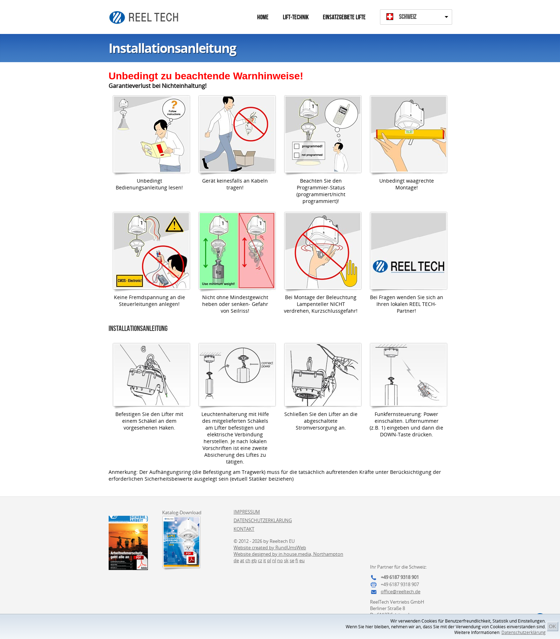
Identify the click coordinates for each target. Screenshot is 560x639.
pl (269, 560)
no (280, 560)
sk (286, 560)
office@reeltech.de (400, 591)
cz (260, 560)
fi (296, 560)
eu (302, 560)
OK (552, 626)
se (292, 560)
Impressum (247, 512)
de (236, 560)
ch (247, 560)
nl (274, 560)
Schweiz (407, 17)
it (264, 560)
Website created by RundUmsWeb (270, 547)
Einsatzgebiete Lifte (344, 17)
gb (254, 560)
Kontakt (244, 529)
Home (263, 17)
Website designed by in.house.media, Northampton (288, 554)
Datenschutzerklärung (523, 632)
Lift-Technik (296, 17)
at (242, 560)
